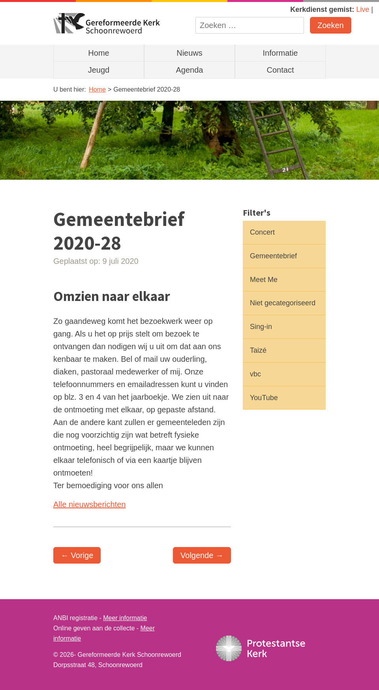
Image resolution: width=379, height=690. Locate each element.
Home (98, 53)
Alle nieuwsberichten (89, 504)
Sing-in (261, 327)
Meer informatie (125, 618)
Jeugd (99, 70)
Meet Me (264, 280)
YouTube (264, 398)
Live (362, 9)
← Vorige (77, 555)
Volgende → (201, 555)
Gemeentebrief (273, 256)
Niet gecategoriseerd (282, 303)
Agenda (189, 70)
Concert (262, 232)
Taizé (258, 350)
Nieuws (189, 53)
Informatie (280, 53)
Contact (280, 70)
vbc (255, 374)
